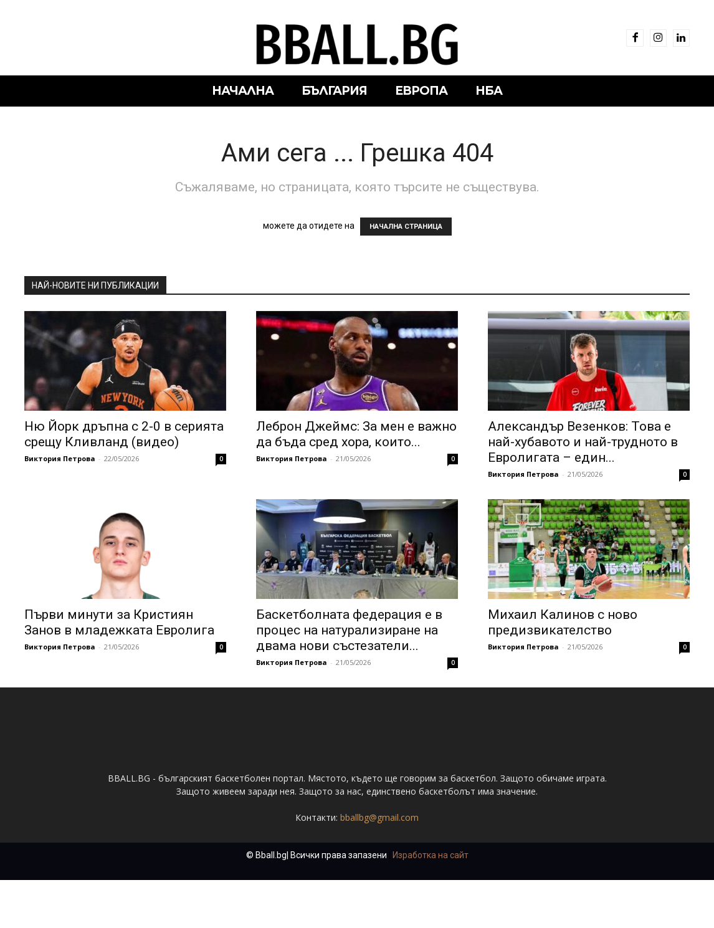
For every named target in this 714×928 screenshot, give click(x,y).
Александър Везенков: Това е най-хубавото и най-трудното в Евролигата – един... (583, 442)
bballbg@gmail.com (379, 865)
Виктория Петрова (59, 458)
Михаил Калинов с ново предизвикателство (562, 622)
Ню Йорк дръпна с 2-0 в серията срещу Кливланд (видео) (124, 434)
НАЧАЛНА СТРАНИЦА (405, 226)
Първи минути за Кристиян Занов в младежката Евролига (119, 622)
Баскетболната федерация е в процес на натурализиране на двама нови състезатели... (349, 630)
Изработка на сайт (431, 903)
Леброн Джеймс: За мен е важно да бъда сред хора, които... (356, 434)
